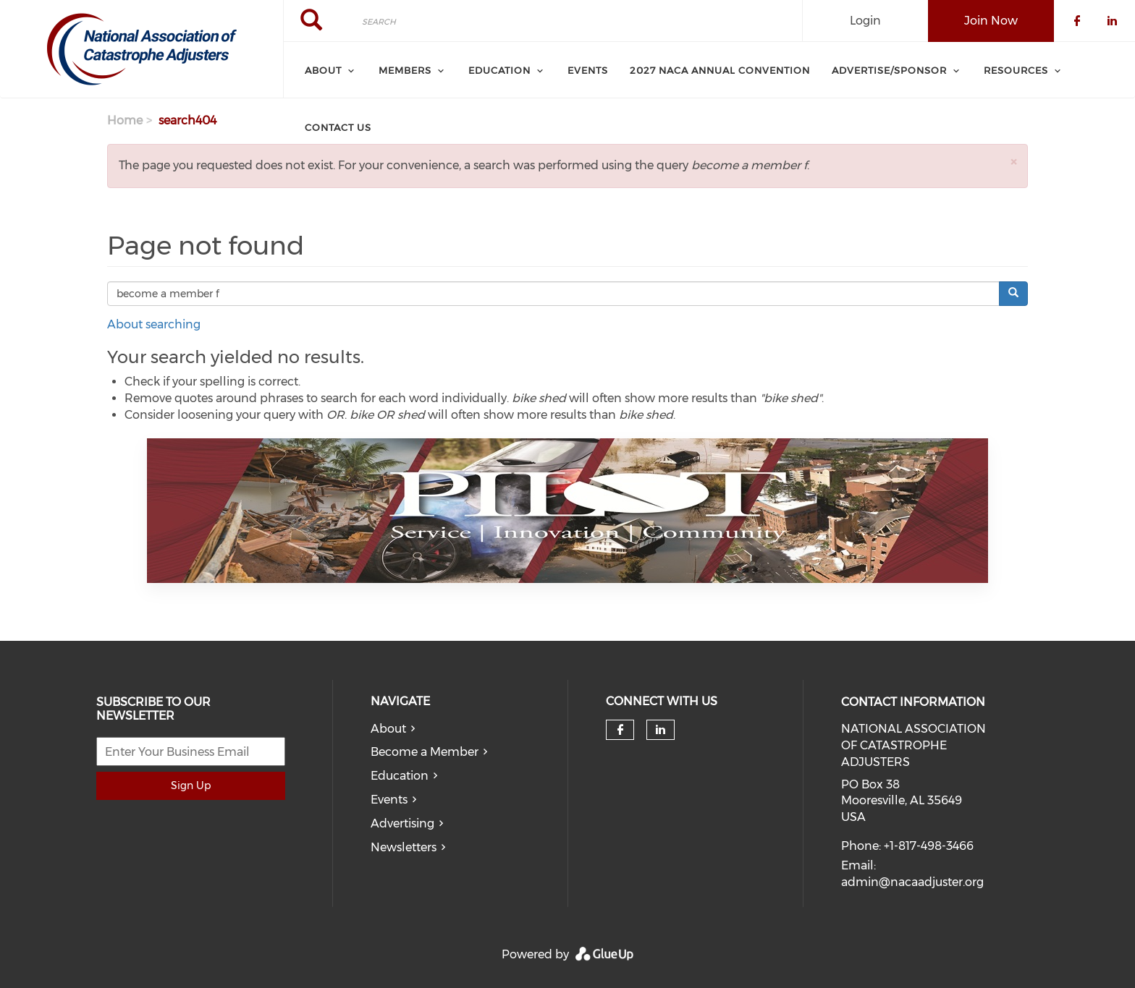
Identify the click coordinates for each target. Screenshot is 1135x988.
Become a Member (424, 752)
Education (400, 776)
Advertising (402, 823)
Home (125, 120)
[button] (1013, 161)
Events (389, 799)
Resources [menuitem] (1016, 70)
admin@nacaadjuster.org (912, 882)
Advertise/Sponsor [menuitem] (889, 70)
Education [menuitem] (499, 70)
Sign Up (191, 785)
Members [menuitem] (405, 70)
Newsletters (403, 847)
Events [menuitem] (588, 70)
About (388, 729)
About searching (154, 324)
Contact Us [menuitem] (338, 127)
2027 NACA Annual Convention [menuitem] (720, 70)
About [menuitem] (323, 70)
